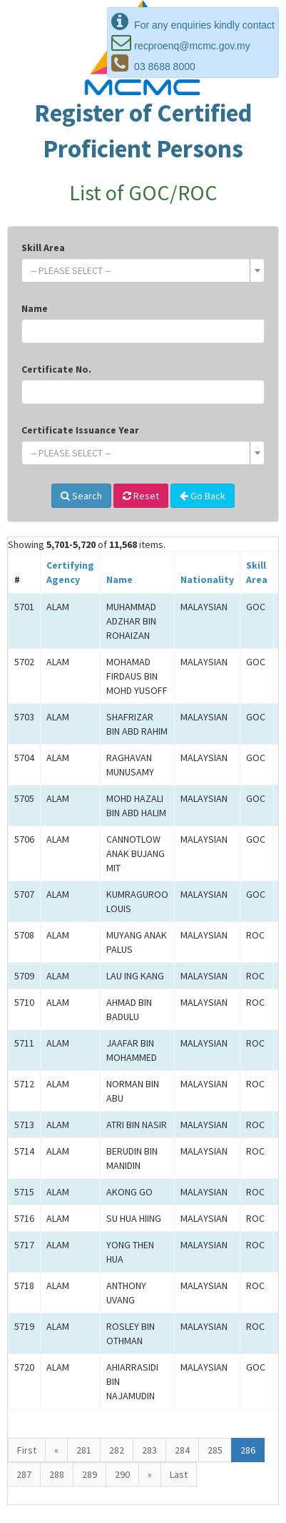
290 (122, 1474)
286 (247, 1450)
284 (182, 1450)
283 (149, 1450)
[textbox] (139, 270)
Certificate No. (56, 369)
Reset (141, 495)
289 (89, 1474)
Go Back (202, 495)
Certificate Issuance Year (80, 429)
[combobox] (143, 270)
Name (34, 308)
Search (81, 495)
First (26, 1450)
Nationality (207, 579)
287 (23, 1474)
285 (215, 1450)
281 (83, 1450)
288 (56, 1474)
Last (179, 1474)
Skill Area (43, 247)
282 (116, 1450)
